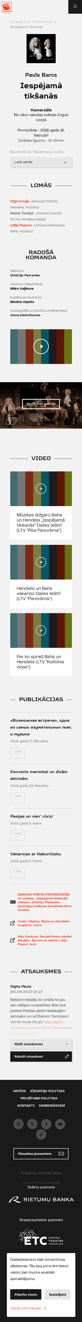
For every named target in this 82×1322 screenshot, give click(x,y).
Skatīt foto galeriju (41, 403)
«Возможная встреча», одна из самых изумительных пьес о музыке (40, 727)
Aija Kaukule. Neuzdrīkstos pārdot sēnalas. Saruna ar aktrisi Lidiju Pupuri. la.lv (45, 940)
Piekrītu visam (26, 1294)
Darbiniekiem (52, 1105)
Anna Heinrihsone (25, 315)
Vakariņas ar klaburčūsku (35, 854)
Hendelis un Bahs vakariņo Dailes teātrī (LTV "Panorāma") (39, 593)
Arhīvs (19, 1091)
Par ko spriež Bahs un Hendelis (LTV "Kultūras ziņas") (40, 662)
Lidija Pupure (21, 225)
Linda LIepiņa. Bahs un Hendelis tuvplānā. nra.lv (43, 923)
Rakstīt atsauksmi (42, 1056)
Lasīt (17, 751)
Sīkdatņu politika (47, 1091)
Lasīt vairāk (41, 162)
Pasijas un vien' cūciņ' (32, 816)
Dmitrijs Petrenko (25, 275)
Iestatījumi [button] (57, 1294)
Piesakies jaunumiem (41, 1153)
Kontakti (26, 1105)
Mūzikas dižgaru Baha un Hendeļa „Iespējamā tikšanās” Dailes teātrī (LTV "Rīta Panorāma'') (41, 523)
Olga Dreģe (19, 201)
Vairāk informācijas (29, 1308)
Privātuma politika (39, 1098)
